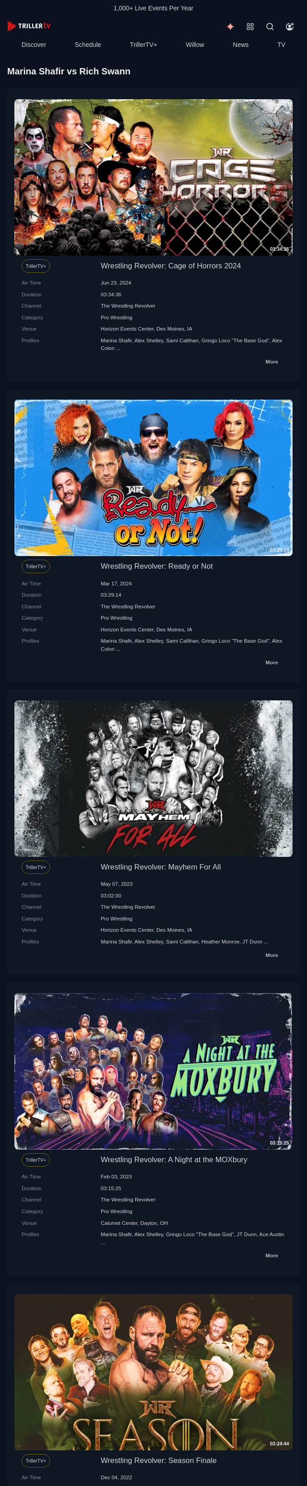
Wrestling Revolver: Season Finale (159, 1460)
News (241, 44)
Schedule (88, 44)
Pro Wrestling (117, 317)
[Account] (290, 27)
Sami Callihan (182, 340)
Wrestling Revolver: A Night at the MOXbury (174, 1159)
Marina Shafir (116, 340)
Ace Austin (271, 1234)
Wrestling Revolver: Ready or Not (157, 566)
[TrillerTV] (28, 26)
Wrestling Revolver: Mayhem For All (161, 867)
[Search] (270, 27)
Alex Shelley (148, 340)
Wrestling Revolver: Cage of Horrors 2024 (171, 266)
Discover (34, 44)
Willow (195, 44)
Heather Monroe (220, 941)
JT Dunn (252, 941)
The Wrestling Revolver (128, 305)
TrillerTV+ (143, 44)
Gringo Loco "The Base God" (236, 340)
